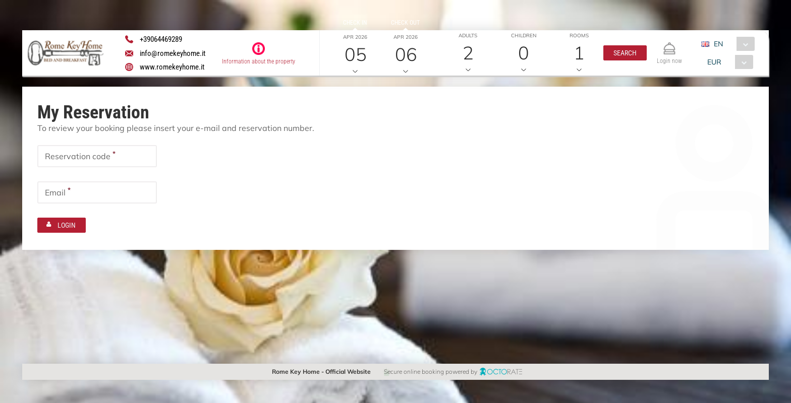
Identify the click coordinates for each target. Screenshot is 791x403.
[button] (625, 52)
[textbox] (97, 156)
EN (718, 43)
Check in (355, 23)
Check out (405, 23)
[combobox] (731, 43)
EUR (714, 61)
